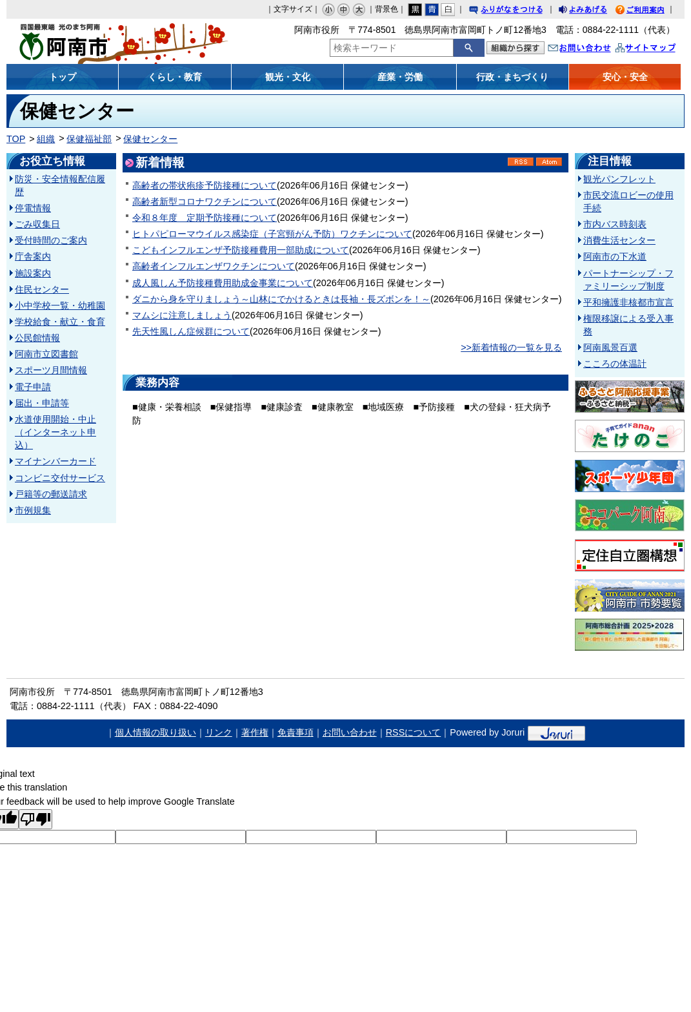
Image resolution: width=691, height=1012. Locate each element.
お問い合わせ (592, 49)
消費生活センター (619, 240)
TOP (15, 139)
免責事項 (295, 732)
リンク (218, 732)
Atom (549, 162)
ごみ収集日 (37, 224)
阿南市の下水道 (614, 256)
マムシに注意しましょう (182, 315)
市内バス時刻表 (614, 224)
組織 (46, 139)
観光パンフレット (619, 179)
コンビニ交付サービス (60, 478)
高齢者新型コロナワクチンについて (204, 201)
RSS (521, 162)
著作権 (254, 732)
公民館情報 (37, 338)
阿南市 (91, 41)
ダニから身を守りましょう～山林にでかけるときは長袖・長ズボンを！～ (281, 299)
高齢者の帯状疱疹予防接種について (204, 185)
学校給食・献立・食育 (60, 321)
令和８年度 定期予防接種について (204, 217)
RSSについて (413, 732)
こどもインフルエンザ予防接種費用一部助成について (240, 250)
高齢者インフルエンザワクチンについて (213, 266)
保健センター (150, 139)
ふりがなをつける (518, 11)
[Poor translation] (35, 819)
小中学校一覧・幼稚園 (60, 305)
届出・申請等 (42, 403)
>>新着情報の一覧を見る (511, 347)
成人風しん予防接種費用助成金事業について (222, 283)
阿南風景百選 (610, 347)
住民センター (42, 289)
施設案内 (33, 273)
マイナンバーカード (55, 461)
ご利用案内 (649, 11)
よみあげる (594, 11)
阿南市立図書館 (46, 354)
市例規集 (33, 510)
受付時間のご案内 (51, 240)
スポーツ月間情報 (51, 370)
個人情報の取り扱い (155, 732)
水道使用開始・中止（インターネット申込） (55, 432)
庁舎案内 (33, 256)
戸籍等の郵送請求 (51, 494)
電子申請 (33, 387)
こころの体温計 (614, 363)
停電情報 (33, 208)
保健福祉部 (89, 139)
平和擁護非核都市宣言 (628, 302)
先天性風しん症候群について (191, 331)
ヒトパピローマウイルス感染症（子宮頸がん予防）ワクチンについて (272, 234)
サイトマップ (658, 49)
